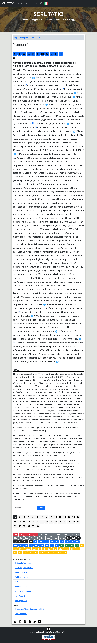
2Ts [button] (60, 549)
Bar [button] (52, 541)
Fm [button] (15, 552)
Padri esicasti (20, 582)
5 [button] (33, 517)
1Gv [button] (41, 552)
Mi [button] (26, 545)
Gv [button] (77, 545)
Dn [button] (62, 541)
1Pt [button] (30, 552)
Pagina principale (21, 38)
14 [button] (73, 517)
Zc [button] (52, 545)
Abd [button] (15, 545)
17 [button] (19, 521)
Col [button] (48, 549)
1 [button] (15, 517)
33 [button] (24, 526)
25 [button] (55, 521)
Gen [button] (15, 534)
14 (33, 123)
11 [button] (60, 517)
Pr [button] (78, 538)
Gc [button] (25, 552)
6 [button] (37, 517)
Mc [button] (67, 545)
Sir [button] (31, 541)
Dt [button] (36, 534)
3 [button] (24, 517)
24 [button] (51, 521)
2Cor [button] (28, 549)
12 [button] (64, 517)
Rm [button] (15, 549)
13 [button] (69, 517)
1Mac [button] (54, 538)
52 (14, 342)
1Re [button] (71, 534)
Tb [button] (37, 538)
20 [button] (33, 521)
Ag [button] (47, 545)
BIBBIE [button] (20, 3)
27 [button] (64, 521)
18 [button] (24, 521)
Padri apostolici (21, 572)
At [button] (82, 545)
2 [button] (19, 517)
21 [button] (37, 521)
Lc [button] (72, 545)
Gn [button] (21, 545)
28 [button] (69, 521)
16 (36, 127)
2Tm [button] (72, 549)
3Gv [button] (53, 552)
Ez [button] (57, 541)
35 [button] (33, 526)
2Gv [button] (47, 552)
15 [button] (78, 517)
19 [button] (28, 521)
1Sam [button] (57, 534)
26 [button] (60, 521)
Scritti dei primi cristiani (24, 568)
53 (38, 346)
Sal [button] (73, 538)
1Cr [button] (15, 538)
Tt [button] (78, 549)
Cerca (41, 508)
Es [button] (21, 534)
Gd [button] (59, 552)
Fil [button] (44, 549)
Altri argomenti (21, 600)
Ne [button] (32, 538)
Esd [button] (26, 538)
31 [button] (15, 526)
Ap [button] (64, 552)
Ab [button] (36, 545)
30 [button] (78, 521)
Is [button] (35, 541)
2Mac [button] (62, 538)
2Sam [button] (64, 534)
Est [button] (48, 538)
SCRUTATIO (7, 3)
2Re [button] (77, 534)
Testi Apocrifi (20, 596)
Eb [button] (20, 552)
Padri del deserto (21, 577)
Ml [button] (57, 545)
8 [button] (46, 517)
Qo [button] (15, 541)
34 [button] (28, 526)
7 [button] (42, 517)
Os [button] (67, 541)
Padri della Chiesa (22, 586)
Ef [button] (39, 549)
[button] (47, 3)
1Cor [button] (21, 549)
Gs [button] (41, 534)
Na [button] (31, 545)
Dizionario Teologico (23, 563)
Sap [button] (25, 541)
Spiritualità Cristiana (23, 591)
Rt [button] (51, 534)
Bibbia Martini (36, 38)
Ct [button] (20, 541)
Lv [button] (25, 534)
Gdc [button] (46, 534)
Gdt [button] (42, 538)
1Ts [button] (54, 549)
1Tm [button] (66, 549)
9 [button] (51, 517)
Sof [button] (41, 545)
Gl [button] (72, 541)
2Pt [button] (35, 552)
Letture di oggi (68, 20)
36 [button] (37, 526)
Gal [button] (34, 549)
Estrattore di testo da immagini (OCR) (29, 609)
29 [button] (73, 521)
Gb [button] (68, 538)
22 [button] (42, 521)
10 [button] (55, 517)
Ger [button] (40, 541)
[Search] (25, 508)
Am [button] (77, 541)
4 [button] (28, 517)
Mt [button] (62, 545)
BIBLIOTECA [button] (31, 3)
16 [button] (15, 521)
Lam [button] (46, 541)
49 (19, 312)
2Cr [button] (21, 538)
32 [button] (19, 526)
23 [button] (46, 521)
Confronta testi (21, 613)
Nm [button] (30, 534)
